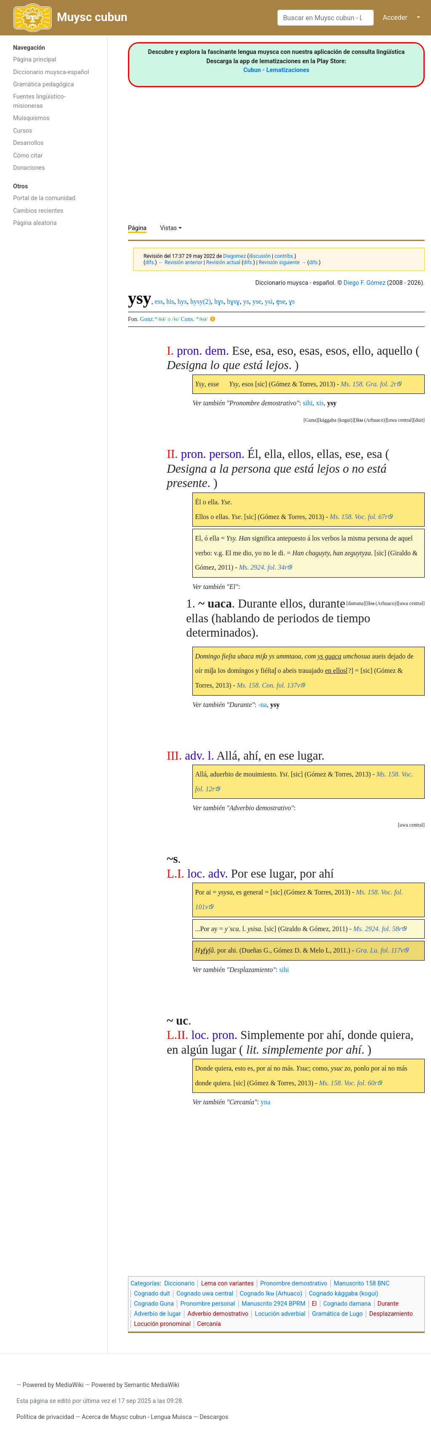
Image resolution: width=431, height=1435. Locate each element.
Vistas (168, 228)
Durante (388, 1303)
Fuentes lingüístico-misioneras (39, 101)
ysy (331, 403)
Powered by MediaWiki (53, 1385)
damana (356, 603)
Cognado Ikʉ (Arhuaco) (271, 1293)
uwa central (400, 420)
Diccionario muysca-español (51, 72)
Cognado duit (152, 1293)
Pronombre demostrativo (293, 1283)
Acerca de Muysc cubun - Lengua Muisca (137, 1417)
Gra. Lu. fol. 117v (379, 950)
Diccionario (179, 1283)
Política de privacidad (45, 1417)
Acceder (395, 17)
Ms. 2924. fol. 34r (263, 567)
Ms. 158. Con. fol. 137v (268, 685)
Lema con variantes (227, 1283)
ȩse (280, 301)
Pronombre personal (207, 1303)
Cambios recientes (38, 210)
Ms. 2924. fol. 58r (377, 928)
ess (159, 301)
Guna (310, 420)
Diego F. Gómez (364, 282)
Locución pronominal (162, 1324)
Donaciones (29, 167)
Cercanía (209, 1324)
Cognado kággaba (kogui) (343, 1293)
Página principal (34, 59)
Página (137, 228)
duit (419, 420)
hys (182, 301)
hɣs (218, 301)
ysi (269, 301)
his (170, 301)
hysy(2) (200, 301)
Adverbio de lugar (157, 1313)
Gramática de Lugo (337, 1313)
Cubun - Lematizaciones (276, 70)
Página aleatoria (35, 223)
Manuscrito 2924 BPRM (273, 1303)
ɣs (292, 301)
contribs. (284, 256)
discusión (260, 256)
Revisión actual (223, 262)
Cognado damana (347, 1303)
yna (265, 1102)
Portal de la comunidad (44, 198)
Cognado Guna (154, 1303)
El (314, 1303)
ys (246, 301)
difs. (150, 262)
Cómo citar (28, 155)
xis (320, 403)
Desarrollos (28, 143)
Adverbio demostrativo (217, 1313)
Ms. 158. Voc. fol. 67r (359, 516)
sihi (307, 403)
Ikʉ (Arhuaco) (370, 420)
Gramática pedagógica (43, 84)
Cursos (22, 130)
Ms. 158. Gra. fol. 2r (368, 384)
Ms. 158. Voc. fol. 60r (348, 1083)
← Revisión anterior (180, 262)
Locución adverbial (280, 1313)
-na (262, 704)
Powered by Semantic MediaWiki (135, 1385)
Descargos (214, 1417)
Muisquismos (31, 118)
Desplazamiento (390, 1313)
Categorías (145, 1283)
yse (257, 301)
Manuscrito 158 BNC (361, 1283)
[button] (419, 420)
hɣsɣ (233, 301)
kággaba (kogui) (335, 420)
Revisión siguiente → (282, 262)
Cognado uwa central (204, 1293)
